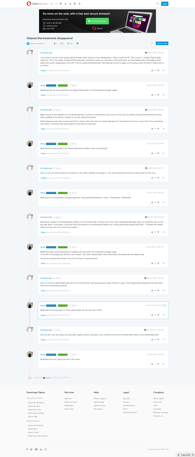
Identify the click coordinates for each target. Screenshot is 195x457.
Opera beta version (36, 413)
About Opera (158, 398)
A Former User (46, 53)
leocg (42, 85)
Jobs (155, 405)
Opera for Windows (37, 43)
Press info (157, 402)
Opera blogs (99, 402)
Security (126, 398)
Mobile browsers (33, 421)
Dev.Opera (98, 409)
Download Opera (99, 21)
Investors (157, 409)
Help (96, 392)
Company (158, 392)
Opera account (70, 402)
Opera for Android (35, 425)
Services (69, 392)
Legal (126, 392)
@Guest (73, 85)
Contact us (158, 416)
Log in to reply (162, 43)
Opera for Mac (34, 406)
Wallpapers (69, 405)
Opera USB (32, 417)
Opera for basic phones (38, 436)
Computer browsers (34, 398)
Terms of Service (130, 412)
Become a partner (160, 412)
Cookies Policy (129, 405)
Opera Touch (33, 432)
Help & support (100, 398)
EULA (125, 409)
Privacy (126, 402)
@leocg (57, 110)
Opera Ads (68, 409)
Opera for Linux (34, 410)
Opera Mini (32, 429)
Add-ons (68, 398)
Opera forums (99, 405)
